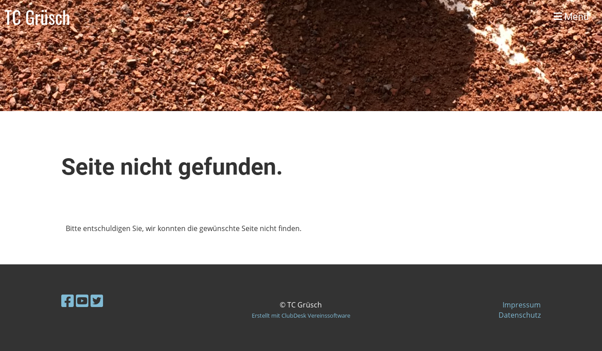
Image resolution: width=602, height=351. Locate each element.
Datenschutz (520, 315)
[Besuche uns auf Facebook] (67, 300)
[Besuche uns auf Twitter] (97, 300)
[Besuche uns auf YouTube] (82, 300)
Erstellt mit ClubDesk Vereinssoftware (301, 315)
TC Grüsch (37, 16)
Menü (571, 16)
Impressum (522, 305)
